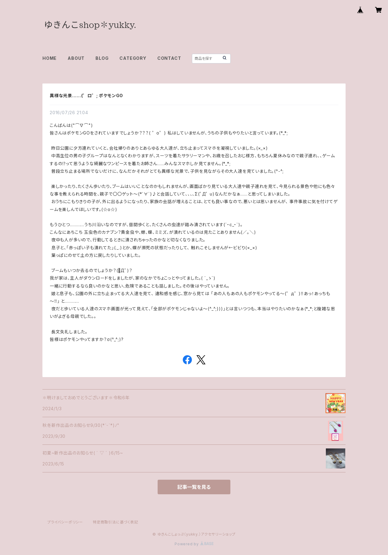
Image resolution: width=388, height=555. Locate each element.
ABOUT (76, 58)
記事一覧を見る (194, 487)
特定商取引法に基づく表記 (115, 522)
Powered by (194, 544)
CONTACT (169, 58)
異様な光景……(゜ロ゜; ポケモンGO (86, 95)
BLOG (102, 58)
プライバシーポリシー (65, 522)
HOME (49, 58)
